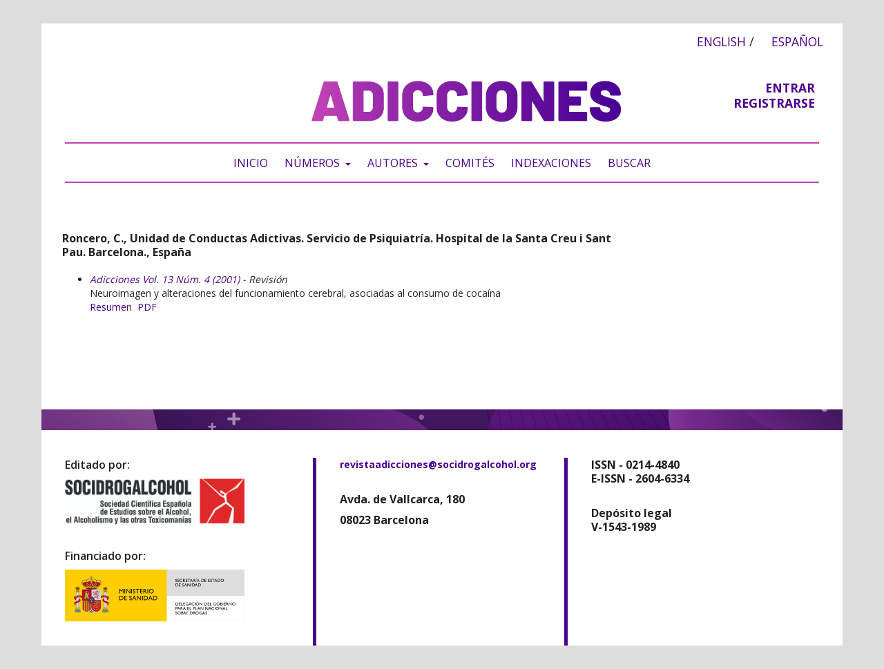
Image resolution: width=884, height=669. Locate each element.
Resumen (111, 306)
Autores (394, 163)
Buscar (629, 163)
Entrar (790, 88)
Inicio (250, 163)
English (721, 41)
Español (797, 41)
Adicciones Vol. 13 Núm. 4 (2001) (165, 279)
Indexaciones (551, 163)
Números (314, 163)
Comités (469, 163)
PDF (147, 306)
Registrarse (774, 103)
